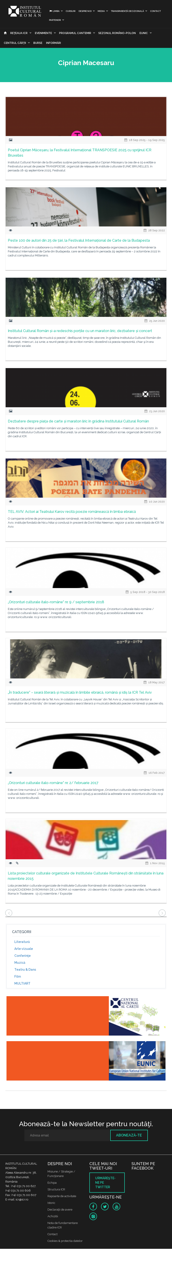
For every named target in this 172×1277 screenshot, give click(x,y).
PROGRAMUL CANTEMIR (75, 33)
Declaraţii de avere (59, 1209)
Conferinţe (22, 955)
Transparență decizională (127, 11)
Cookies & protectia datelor (65, 1241)
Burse (37, 43)
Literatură (22, 942)
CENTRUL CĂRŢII (15, 43)
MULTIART (22, 983)
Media (101, 11)
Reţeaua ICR (19, 33)
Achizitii (52, 1216)
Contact (155, 11)
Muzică (19, 962)
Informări (53, 43)
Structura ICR (56, 1189)
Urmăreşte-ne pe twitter (105, 1182)
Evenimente (43, 33)
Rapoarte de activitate (61, 1196)
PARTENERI (55, 20)
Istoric (51, 1203)
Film (17, 976)
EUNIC (144, 33)
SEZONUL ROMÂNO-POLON (117, 33)
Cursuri (70, 11)
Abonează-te (129, 1135)
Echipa (52, 1182)
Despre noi (85, 11)
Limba (54, 11)
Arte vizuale (23, 949)
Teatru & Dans (25, 969)
